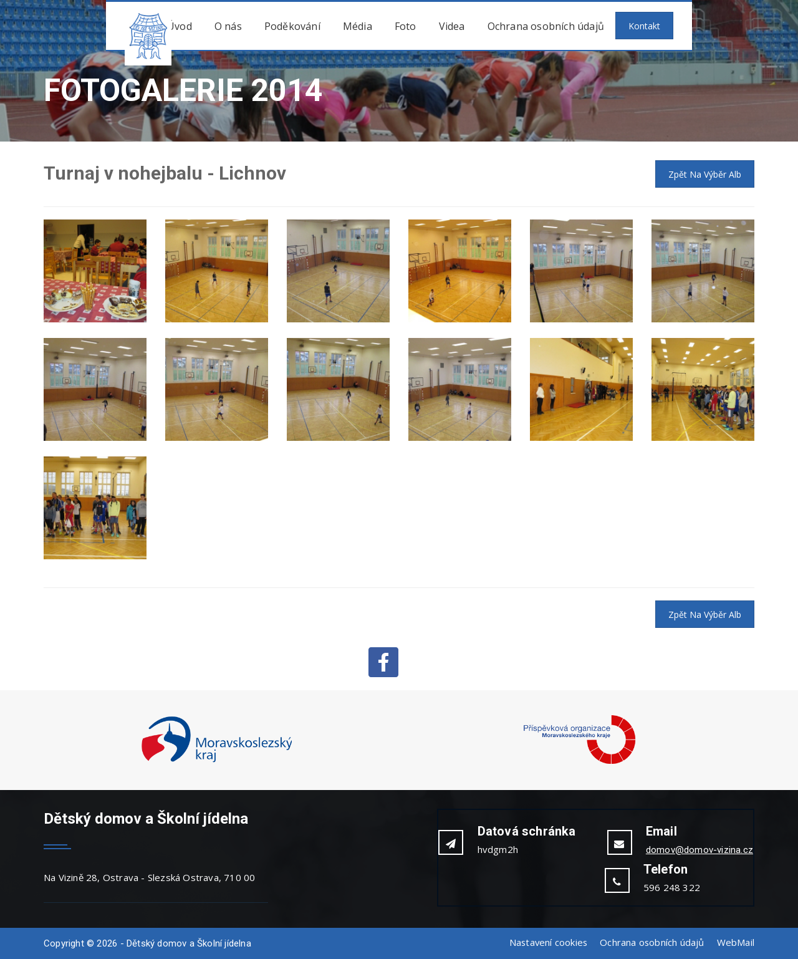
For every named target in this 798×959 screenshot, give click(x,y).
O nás (228, 26)
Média (357, 26)
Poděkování (292, 26)
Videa (452, 26)
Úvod (179, 26)
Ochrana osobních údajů (546, 26)
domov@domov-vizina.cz (699, 849)
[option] (216, 740)
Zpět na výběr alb (704, 174)
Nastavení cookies (547, 942)
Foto (405, 26)
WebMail (735, 942)
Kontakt (644, 26)
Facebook (383, 662)
